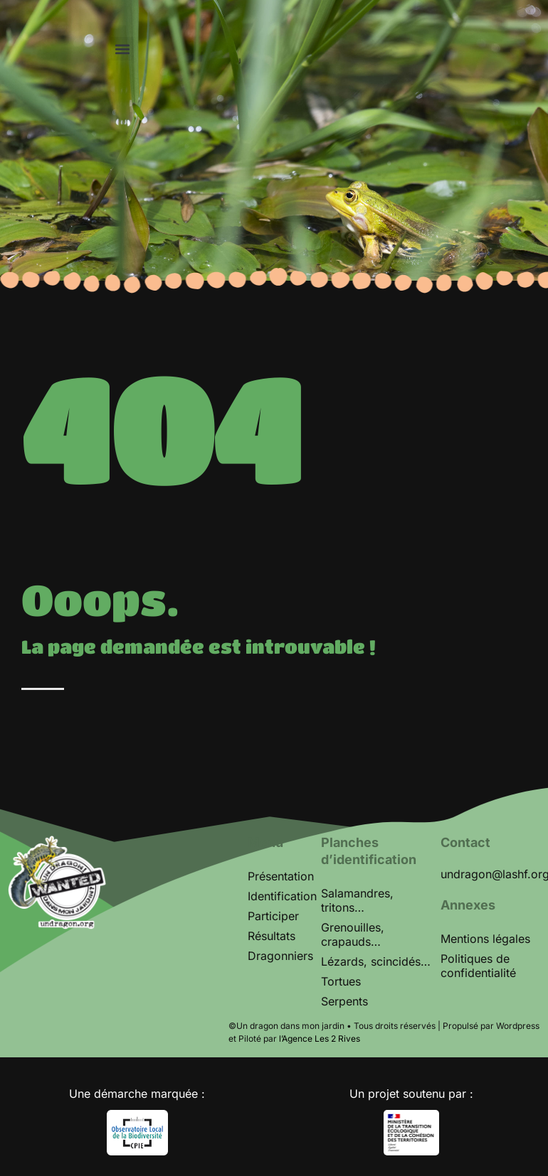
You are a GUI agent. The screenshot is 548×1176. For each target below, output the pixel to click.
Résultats (271, 936)
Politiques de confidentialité (478, 965)
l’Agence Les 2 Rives (319, 1038)
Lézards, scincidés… (376, 961)
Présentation (281, 876)
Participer (273, 916)
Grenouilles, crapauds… (352, 934)
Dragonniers (280, 956)
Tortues (341, 981)
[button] (122, 48)
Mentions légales (485, 939)
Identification (282, 896)
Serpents (344, 1001)
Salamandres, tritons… (357, 900)
